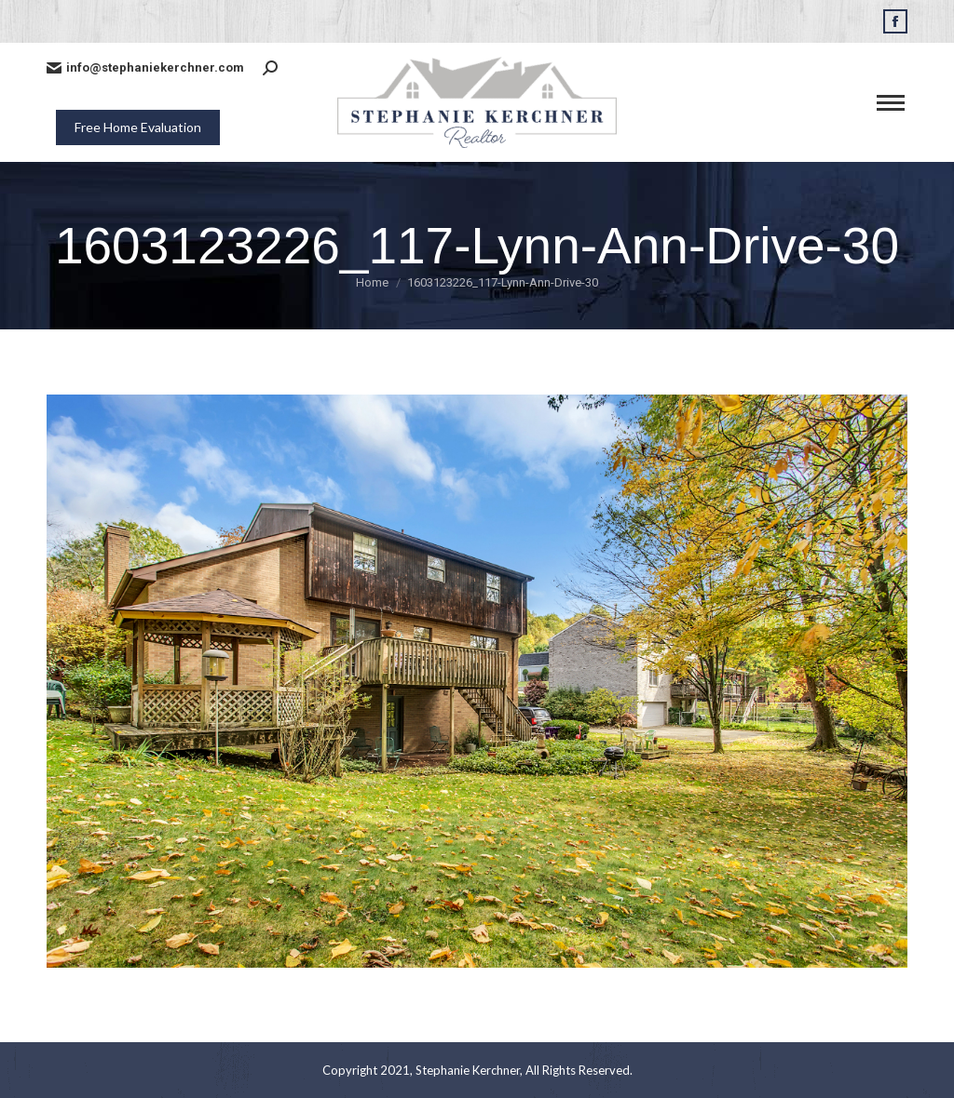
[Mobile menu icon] (890, 103)
